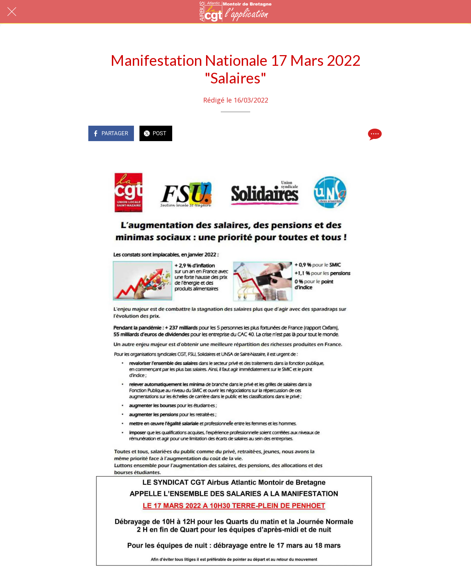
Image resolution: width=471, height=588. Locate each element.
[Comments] (374, 134)
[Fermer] (11, 11)
